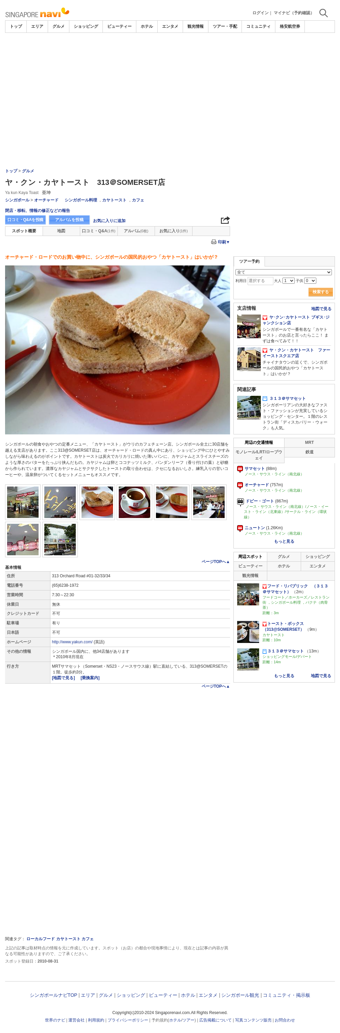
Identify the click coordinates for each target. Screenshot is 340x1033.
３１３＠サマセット (284, 398)
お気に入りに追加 (109, 220)
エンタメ (170, 26)
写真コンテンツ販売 (253, 1020)
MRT (309, 442)
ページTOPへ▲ (216, 561)
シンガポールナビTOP (53, 995)
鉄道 (309, 452)
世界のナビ (55, 1020)
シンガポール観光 (240, 995)
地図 (61, 231)
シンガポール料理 (81, 200)
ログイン (260, 12)
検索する (321, 291)
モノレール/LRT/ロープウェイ (258, 455)
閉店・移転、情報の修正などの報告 (37, 210)
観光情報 (195, 26)
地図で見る (321, 308)
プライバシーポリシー (128, 1020)
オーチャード (46, 200)
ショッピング (86, 26)
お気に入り (173, 231)
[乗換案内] (90, 677)
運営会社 (76, 1020)
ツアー (188, 1020)
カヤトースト (114, 200)
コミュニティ (258, 26)
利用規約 (96, 1020)
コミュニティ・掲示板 (286, 995)
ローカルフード (40, 939)
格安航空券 (290, 26)
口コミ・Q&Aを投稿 (25, 219)
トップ (16, 26)
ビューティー (119, 26)
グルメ (58, 26)
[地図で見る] (64, 677)
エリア (37, 26)
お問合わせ (285, 1020)
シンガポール (17, 200)
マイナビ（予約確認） (294, 12)
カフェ (138, 200)
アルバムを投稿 (69, 219)
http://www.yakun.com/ (72, 642)
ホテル (147, 26)
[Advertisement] (170, 51)
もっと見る (284, 541)
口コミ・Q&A (98, 231)
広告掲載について (215, 1020)
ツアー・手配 (225, 26)
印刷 (224, 242)
